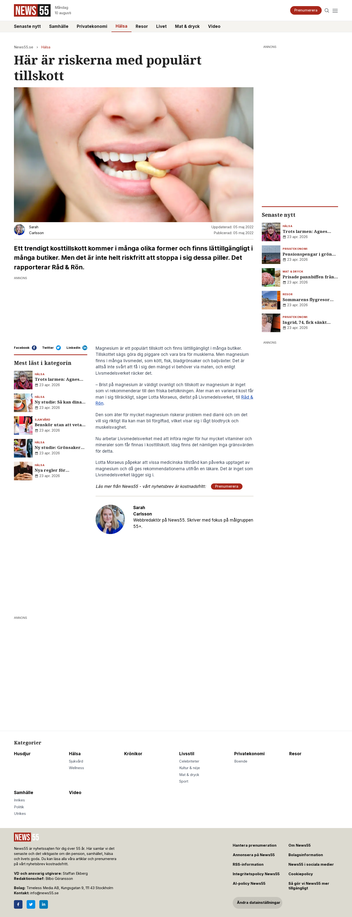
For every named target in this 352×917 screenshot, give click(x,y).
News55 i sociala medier (311, 864)
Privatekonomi (92, 26)
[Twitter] (31, 904)
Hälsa (121, 26)
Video (214, 26)
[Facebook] (18, 904)
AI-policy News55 (249, 883)
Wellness (76, 768)
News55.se (23, 47)
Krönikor (133, 753)
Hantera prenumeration (254, 845)
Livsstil (186, 753)
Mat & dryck (187, 26)
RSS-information (248, 864)
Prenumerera (306, 10)
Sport (183, 781)
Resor (142, 26)
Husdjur (22, 753)
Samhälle (58, 26)
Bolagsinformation (305, 855)
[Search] (327, 10)
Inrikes (19, 800)
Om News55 (299, 845)
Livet (161, 26)
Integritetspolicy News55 (256, 874)
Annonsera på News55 (254, 855)
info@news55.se (44, 893)
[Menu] (335, 10)
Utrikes (20, 813)
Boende (240, 761)
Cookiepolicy (300, 874)
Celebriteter (189, 761)
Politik (19, 807)
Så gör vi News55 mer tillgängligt (308, 885)
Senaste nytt (27, 26)
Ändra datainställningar (258, 902)
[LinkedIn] (43, 904)
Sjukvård (76, 761)
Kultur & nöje (189, 768)
